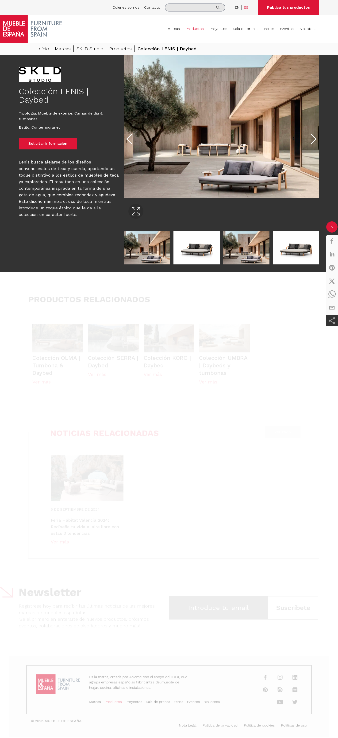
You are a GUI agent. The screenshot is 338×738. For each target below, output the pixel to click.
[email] (332, 307)
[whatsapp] (332, 294)
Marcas (173, 28)
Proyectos (218, 28)
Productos (194, 28)
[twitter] (332, 281)
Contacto (152, 7)
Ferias (269, 28)
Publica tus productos (288, 7)
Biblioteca (307, 28)
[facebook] (332, 241)
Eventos (287, 28)
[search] (195, 7)
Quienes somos (125, 7)
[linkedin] (332, 254)
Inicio (43, 49)
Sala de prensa (245, 28)
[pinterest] (332, 267)
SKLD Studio (90, 49)
